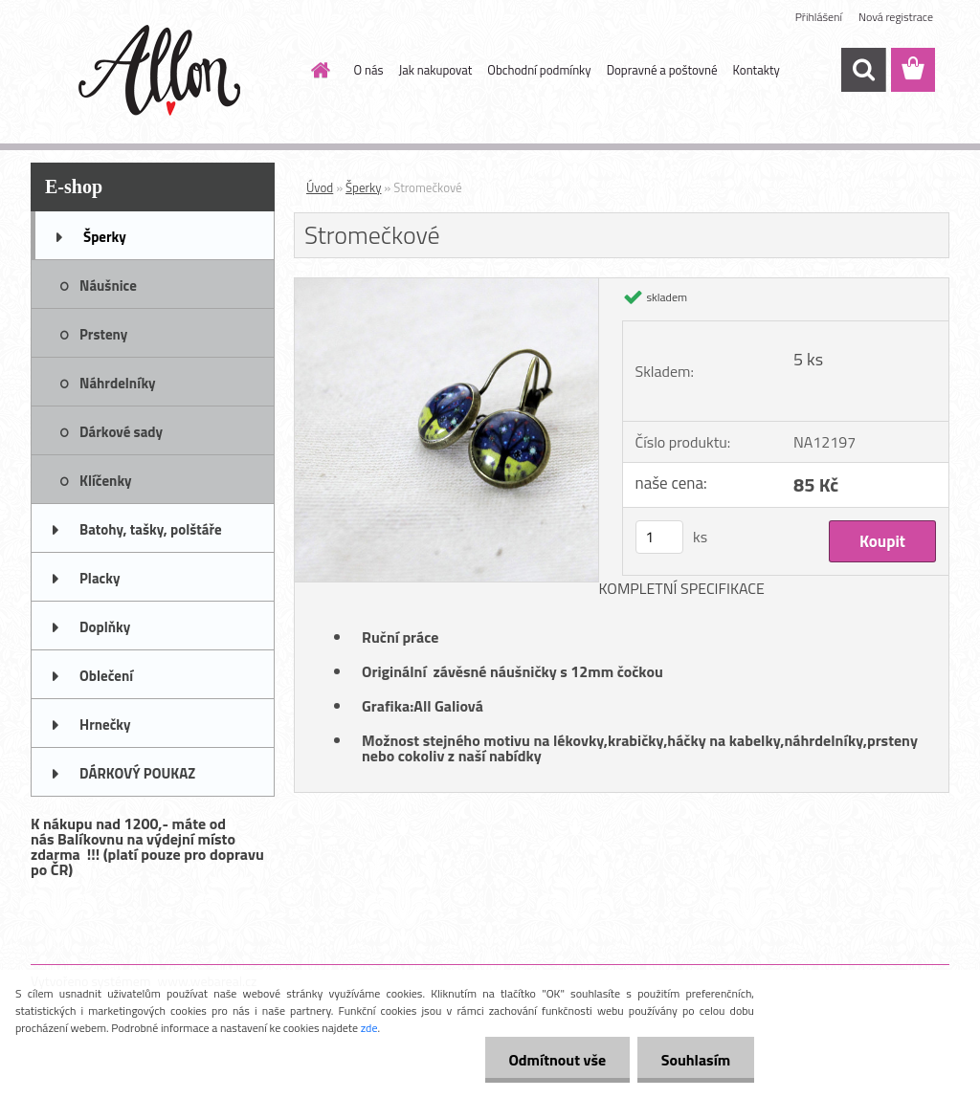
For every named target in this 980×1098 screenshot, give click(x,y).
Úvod (319, 187)
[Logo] (162, 71)
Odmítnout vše (557, 1059)
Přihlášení (818, 17)
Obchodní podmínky (538, 69)
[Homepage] (318, 70)
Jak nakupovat (436, 69)
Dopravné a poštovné (662, 69)
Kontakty (756, 69)
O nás (369, 69)
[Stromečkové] (446, 285)
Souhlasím (695, 1059)
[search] (863, 70)
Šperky (363, 187)
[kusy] (659, 537)
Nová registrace (895, 17)
